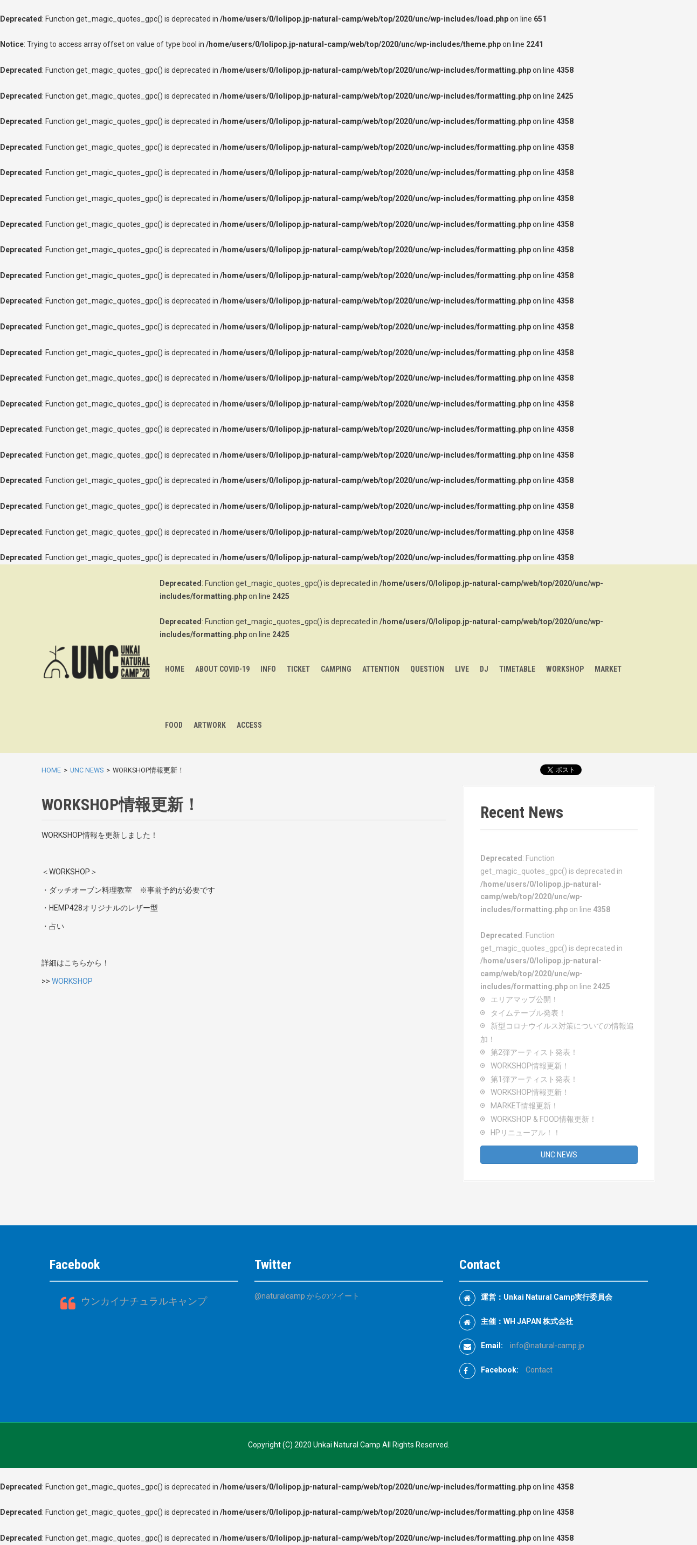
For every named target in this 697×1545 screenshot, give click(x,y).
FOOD (174, 725)
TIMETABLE (517, 669)
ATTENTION (380, 669)
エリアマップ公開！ (524, 999)
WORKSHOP (565, 669)
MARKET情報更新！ (524, 1105)
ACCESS (249, 725)
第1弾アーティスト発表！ (534, 1079)
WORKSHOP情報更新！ (530, 1065)
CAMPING (336, 669)
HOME (174, 669)
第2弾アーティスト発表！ (534, 1052)
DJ (484, 669)
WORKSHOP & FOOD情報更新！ (544, 1119)
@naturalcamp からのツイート (307, 1296)
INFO (268, 669)
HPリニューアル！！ (526, 1132)
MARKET (608, 669)
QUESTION (427, 669)
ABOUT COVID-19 (222, 669)
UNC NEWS (86, 770)
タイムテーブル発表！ (528, 1013)
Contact (539, 1369)
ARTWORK (210, 725)
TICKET (298, 669)
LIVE (462, 669)
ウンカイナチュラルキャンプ (144, 1301)
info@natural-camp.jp (547, 1345)
